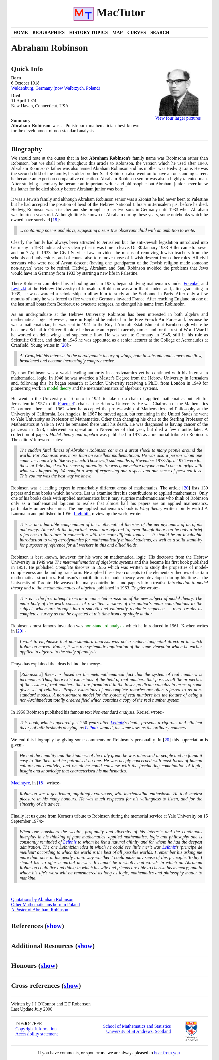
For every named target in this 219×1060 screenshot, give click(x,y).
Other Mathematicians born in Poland (45, 904)
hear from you (167, 1052)
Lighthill (82, 513)
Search (160, 32)
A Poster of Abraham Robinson (39, 909)
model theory (59, 388)
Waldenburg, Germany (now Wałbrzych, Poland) (55, 88)
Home (20, 32)
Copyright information (35, 1028)
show (54, 925)
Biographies (49, 32)
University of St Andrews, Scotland (138, 1031)
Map (117, 32)
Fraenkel (192, 283)
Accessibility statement (36, 1033)
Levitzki (18, 288)
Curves (136, 32)
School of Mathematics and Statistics (137, 1026)
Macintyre (20, 782)
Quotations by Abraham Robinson (42, 899)
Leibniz (117, 722)
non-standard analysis (104, 625)
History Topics (88, 32)
